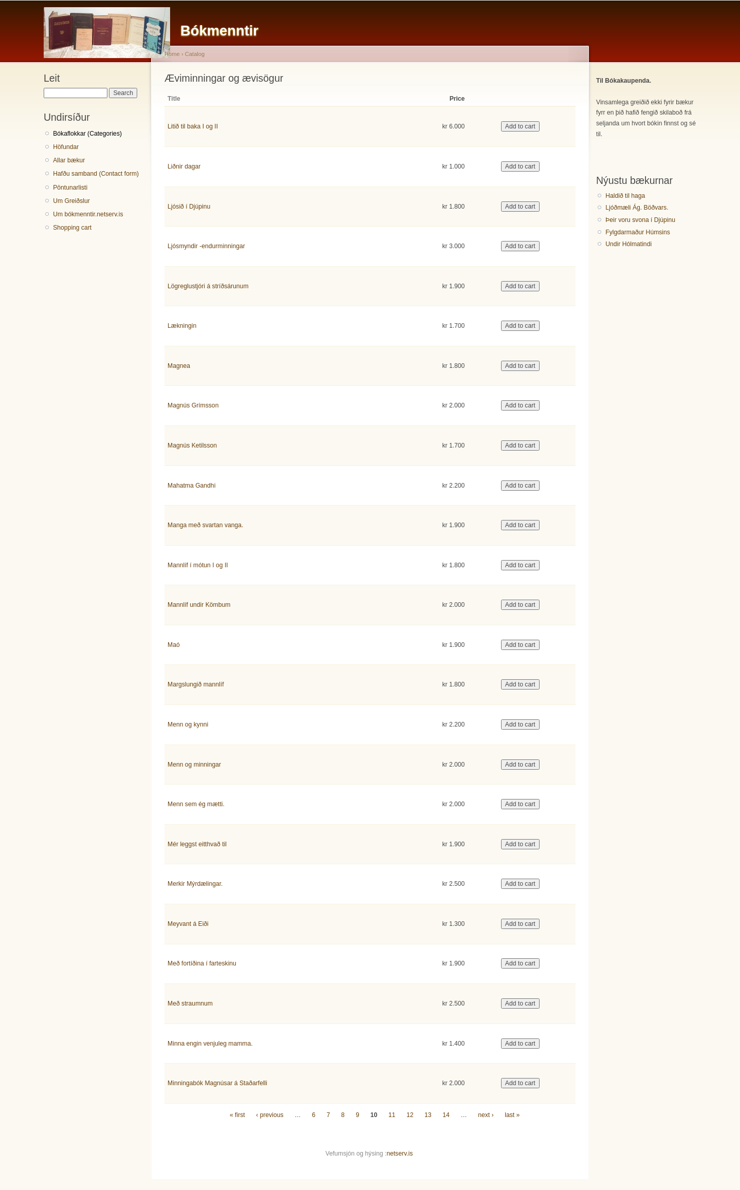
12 (410, 1115)
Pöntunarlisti (70, 187)
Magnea (179, 365)
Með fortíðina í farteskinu (202, 963)
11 (392, 1115)
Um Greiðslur (71, 200)
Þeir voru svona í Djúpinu (640, 220)
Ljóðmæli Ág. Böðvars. (636, 207)
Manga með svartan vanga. (205, 525)
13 (428, 1115)
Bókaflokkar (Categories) (87, 133)
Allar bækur (69, 160)
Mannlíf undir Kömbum (199, 604)
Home (172, 54)
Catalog (195, 54)
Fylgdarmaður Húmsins (637, 232)
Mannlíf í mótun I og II (198, 565)
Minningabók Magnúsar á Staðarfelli (217, 1083)
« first (237, 1115)
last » (512, 1115)
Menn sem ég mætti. (196, 804)
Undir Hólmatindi (628, 244)
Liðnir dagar (184, 166)
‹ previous (269, 1115)
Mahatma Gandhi (191, 485)
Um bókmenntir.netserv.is (88, 214)
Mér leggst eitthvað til (197, 844)
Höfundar (66, 147)
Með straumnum (190, 1003)
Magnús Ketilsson (192, 445)
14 (446, 1115)
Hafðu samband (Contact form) (96, 173)
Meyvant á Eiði (188, 923)
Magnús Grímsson (193, 405)
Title (174, 98)
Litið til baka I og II (193, 126)
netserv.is (399, 1153)
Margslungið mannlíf (196, 684)
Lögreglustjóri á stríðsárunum (208, 286)
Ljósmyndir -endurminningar (206, 246)
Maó (174, 644)
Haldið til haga (625, 195)
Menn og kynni (188, 724)
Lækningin (182, 325)
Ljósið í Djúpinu (189, 206)
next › (485, 1115)
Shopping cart (72, 227)
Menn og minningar (194, 764)
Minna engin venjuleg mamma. (210, 1043)
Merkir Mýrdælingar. (195, 883)
